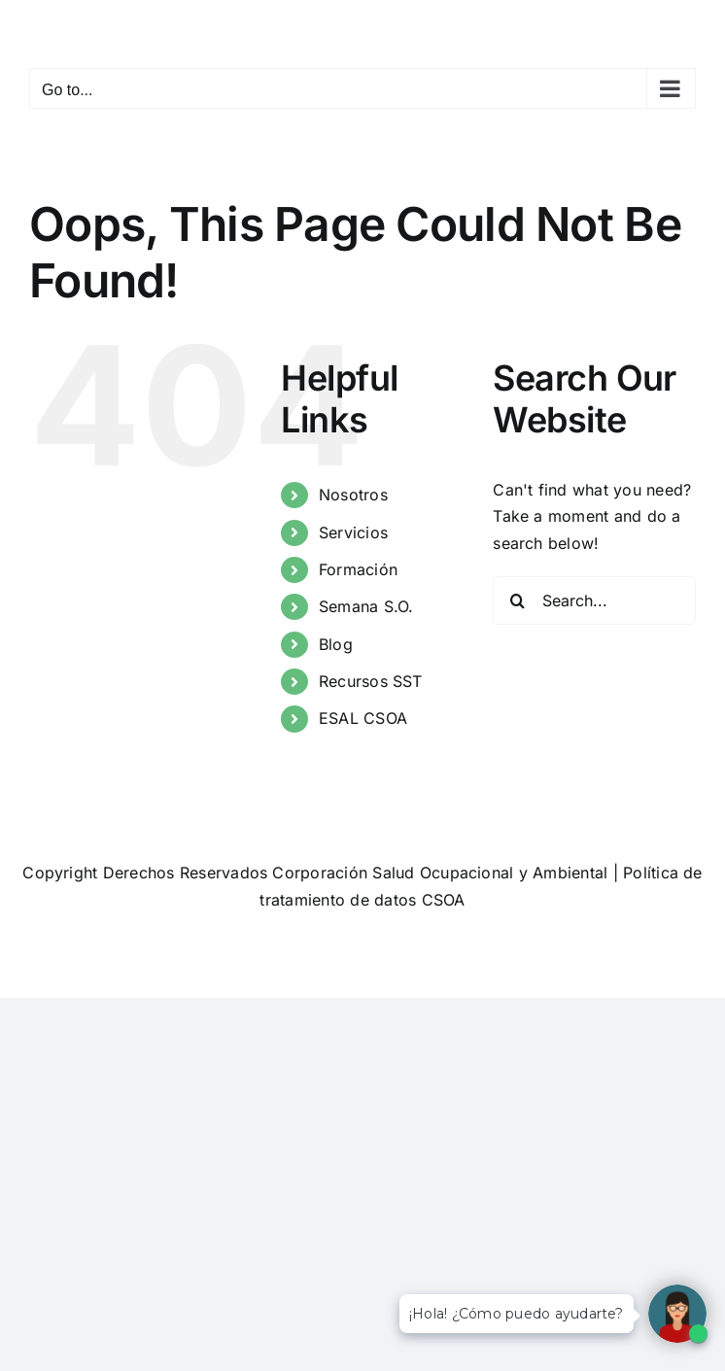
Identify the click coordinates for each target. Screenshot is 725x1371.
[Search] (517, 600)
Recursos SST (371, 681)
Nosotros (353, 494)
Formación (358, 569)
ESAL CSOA (363, 718)
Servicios (353, 532)
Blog (336, 644)
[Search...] (594, 600)
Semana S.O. (366, 606)
